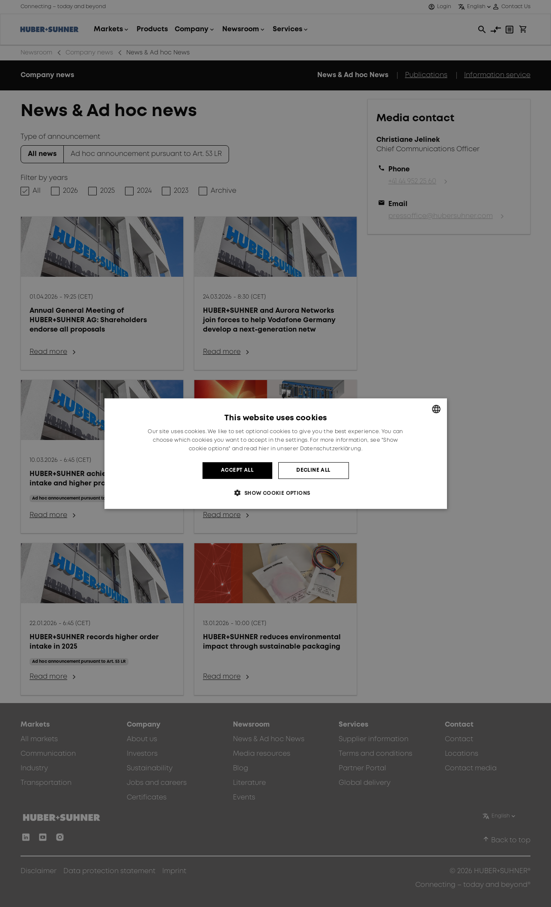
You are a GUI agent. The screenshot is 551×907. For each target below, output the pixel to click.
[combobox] (436, 408)
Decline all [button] (313, 470)
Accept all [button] (237, 470)
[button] (275, 493)
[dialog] (275, 453)
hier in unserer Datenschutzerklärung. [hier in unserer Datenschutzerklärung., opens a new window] (310, 448)
